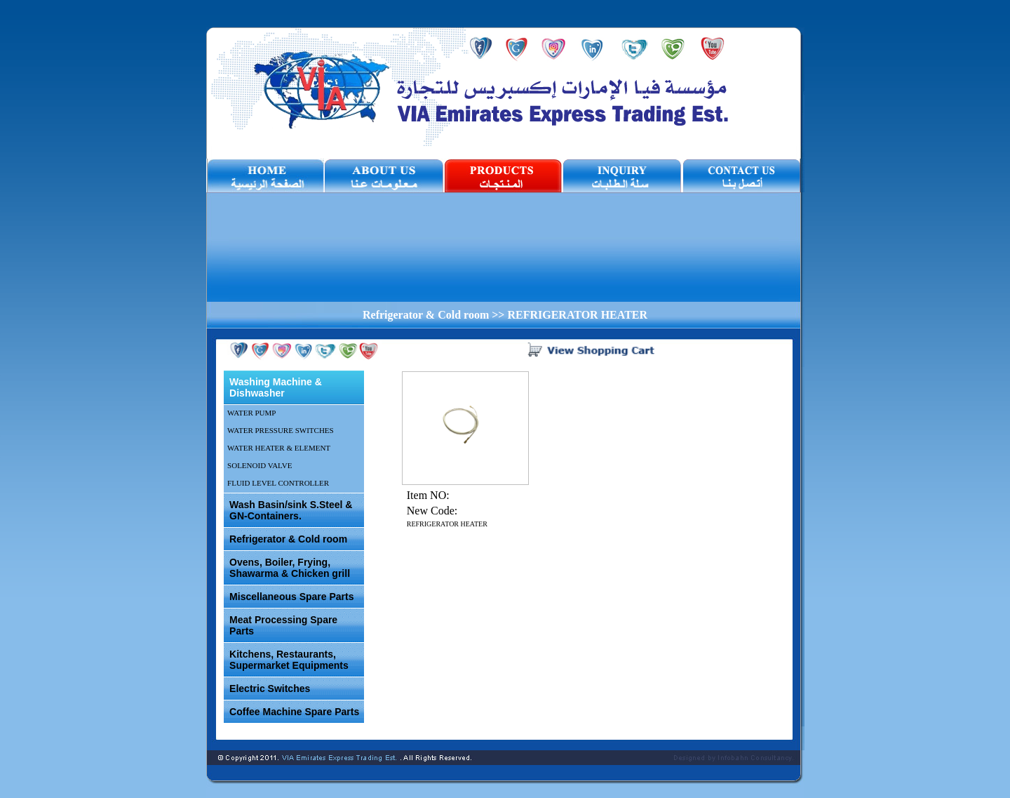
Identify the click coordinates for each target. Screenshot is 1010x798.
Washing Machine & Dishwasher (275, 387)
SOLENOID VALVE (259, 465)
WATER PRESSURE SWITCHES (280, 430)
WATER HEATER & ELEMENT (278, 448)
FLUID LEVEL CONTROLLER (278, 483)
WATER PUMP (251, 412)
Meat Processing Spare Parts (283, 625)
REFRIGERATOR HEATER (447, 524)
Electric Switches (269, 688)
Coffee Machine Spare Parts (294, 711)
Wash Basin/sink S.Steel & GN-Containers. (290, 510)
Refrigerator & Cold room (288, 539)
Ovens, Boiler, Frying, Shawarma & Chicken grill (289, 568)
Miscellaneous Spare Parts (291, 596)
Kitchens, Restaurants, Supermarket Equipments (289, 660)
